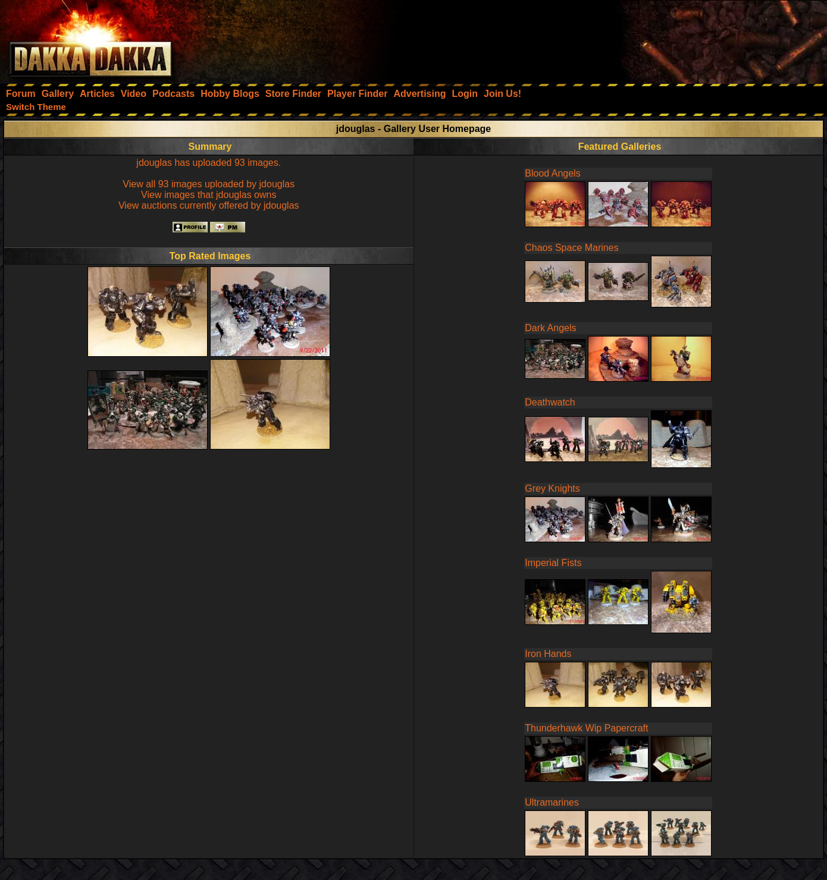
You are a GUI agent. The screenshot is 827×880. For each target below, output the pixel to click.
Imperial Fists (553, 563)
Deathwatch (550, 402)
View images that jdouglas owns (208, 195)
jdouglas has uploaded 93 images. (208, 163)
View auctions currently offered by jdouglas (208, 205)
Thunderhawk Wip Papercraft (586, 728)
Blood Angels (552, 173)
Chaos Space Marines (571, 248)
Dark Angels (550, 328)
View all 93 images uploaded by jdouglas (209, 184)
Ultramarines (552, 802)
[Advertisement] (667, 38)
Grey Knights (552, 488)
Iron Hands (548, 654)
